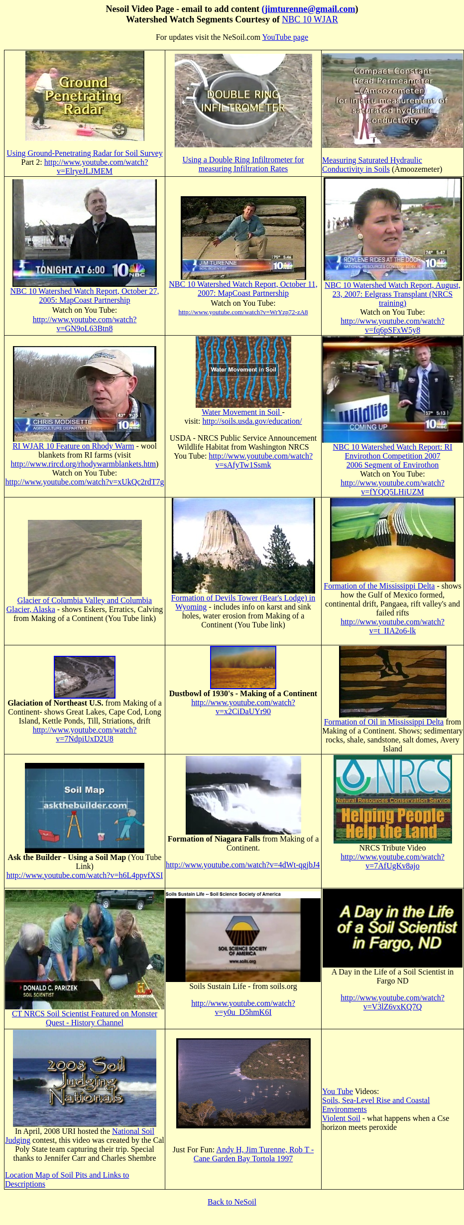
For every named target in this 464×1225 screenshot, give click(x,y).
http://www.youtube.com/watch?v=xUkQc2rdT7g (84, 482)
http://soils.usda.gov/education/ (252, 421)
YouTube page (285, 37)
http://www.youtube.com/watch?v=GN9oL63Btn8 (85, 324)
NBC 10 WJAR (310, 19)
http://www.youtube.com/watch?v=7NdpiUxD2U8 (85, 734)
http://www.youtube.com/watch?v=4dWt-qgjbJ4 (243, 864)
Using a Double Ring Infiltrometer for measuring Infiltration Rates (243, 164)
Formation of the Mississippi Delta (379, 586)
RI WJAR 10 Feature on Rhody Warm (73, 446)
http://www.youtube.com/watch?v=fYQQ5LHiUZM (393, 487)
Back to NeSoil (232, 1202)
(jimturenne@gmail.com (308, 9)
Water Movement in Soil (242, 412)
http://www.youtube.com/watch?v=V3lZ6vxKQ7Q (393, 1002)
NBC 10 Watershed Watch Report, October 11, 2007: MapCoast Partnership (243, 288)
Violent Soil (341, 1118)
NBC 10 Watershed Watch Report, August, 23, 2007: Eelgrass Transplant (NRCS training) (393, 294)
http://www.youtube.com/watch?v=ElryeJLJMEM (96, 166)
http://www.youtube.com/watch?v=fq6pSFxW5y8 (393, 325)
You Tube (337, 1091)
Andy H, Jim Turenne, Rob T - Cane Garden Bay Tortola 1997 (254, 1154)
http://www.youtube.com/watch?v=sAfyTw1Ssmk (261, 460)
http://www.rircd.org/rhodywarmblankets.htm (83, 464)
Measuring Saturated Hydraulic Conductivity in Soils (372, 164)
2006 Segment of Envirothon (393, 465)
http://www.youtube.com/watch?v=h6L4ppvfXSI (84, 875)
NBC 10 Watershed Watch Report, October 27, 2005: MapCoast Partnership (84, 295)
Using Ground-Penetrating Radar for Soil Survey (84, 153)
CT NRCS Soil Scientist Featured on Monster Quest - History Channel (84, 1018)
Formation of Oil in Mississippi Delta (384, 722)
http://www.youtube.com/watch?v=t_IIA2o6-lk (393, 626)
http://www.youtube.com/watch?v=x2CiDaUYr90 (243, 707)
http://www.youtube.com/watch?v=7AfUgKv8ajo (393, 861)
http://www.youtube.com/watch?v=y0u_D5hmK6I (243, 1007)
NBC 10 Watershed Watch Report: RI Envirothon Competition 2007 (393, 451)
